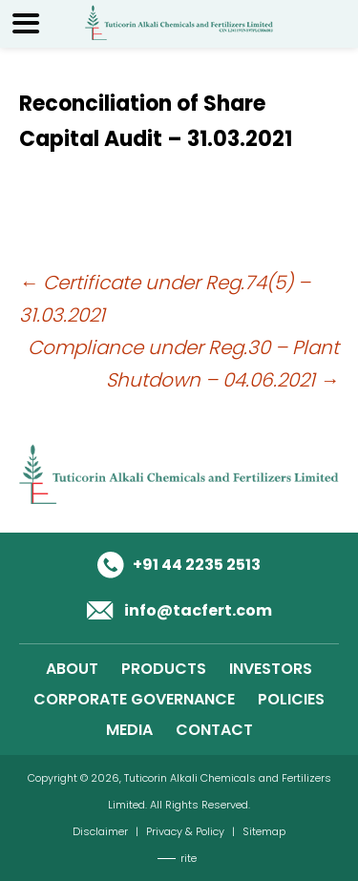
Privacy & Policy (185, 831)
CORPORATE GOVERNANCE (134, 699)
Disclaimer (100, 831)
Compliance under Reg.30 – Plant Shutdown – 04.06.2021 (183, 363)
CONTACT (214, 730)
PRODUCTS (163, 669)
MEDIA (129, 730)
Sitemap (263, 831)
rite (188, 858)
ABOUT (72, 669)
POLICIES (291, 699)
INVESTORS (270, 669)
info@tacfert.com (198, 610)
